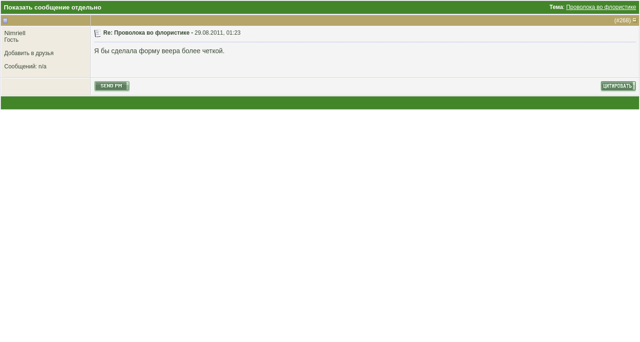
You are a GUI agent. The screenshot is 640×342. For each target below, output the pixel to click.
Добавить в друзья (29, 53)
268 (624, 20)
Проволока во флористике (601, 7)
